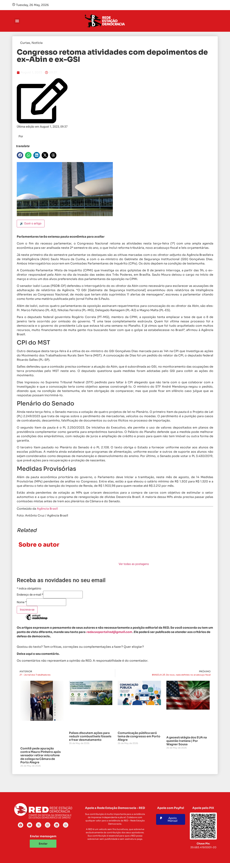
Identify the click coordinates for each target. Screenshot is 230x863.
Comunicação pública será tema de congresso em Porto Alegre (139, 736)
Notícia (37, 43)
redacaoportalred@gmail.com (109, 632)
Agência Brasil (47, 509)
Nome (21, 602)
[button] (17, 21)
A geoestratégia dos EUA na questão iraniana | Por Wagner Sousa (186, 741)
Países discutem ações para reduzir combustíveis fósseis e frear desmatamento (90, 736)
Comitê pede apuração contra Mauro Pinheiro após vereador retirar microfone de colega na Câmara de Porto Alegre (40, 755)
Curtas (25, 43)
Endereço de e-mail (30, 594)
